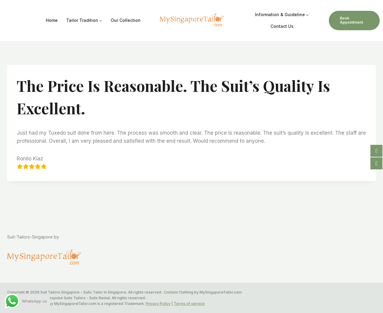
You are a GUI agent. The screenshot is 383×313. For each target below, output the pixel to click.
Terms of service (189, 303)
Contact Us (282, 26)
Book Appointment (351, 20)
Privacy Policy (158, 303)
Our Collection (126, 20)
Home (52, 20)
